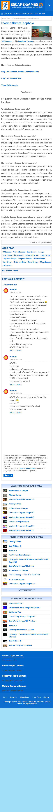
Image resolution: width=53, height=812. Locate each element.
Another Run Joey (16, 579)
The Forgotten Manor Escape (21, 679)
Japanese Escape (32, 255)
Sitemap (46, 801)
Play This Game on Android (12, 72)
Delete (19, 350)
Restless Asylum (16, 653)
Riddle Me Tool (15, 662)
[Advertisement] (26, 618)
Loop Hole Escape (9, 259)
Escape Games (6, 18)
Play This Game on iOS (11, 78)
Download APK (32, 72)
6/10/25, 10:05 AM (16, 359)
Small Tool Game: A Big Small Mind (24, 657)
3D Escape (15, 18)
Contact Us (13, 801)
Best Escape (40, 13)
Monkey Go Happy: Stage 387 (21, 512)
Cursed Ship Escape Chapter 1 (22, 666)
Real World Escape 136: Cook (21, 566)
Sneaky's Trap (15, 504)
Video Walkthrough (9, 85)
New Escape (27, 13)
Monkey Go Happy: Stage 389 (22, 526)
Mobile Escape (39, 259)
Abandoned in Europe (18, 490)
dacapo (13, 289)
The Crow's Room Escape (20, 555)
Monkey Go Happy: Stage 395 (22, 499)
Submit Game (24, 801)
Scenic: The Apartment (19, 521)
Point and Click (20, 262)
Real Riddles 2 (15, 546)
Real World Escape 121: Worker (22, 670)
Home (8, 13)
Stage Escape (45, 262)
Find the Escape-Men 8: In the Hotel (24, 575)
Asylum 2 (13, 550)
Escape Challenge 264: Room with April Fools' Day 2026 (28, 560)
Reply (12, 350)
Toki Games (6, 41)
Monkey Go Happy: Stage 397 (21, 517)
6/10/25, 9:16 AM (15, 292)
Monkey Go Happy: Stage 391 (21, 530)
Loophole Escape (25, 41)
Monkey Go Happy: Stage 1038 (22, 583)
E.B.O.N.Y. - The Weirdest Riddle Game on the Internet (28, 685)
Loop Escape (45, 255)
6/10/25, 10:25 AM (16, 393)
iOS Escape (18, 255)
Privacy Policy (36, 801)
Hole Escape (7, 255)
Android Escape (19, 252)
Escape (17, 13)
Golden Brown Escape (18, 508)
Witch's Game (15, 495)
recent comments (27, 468)
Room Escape (33, 262)
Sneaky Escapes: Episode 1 (20, 695)
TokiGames (7, 265)
